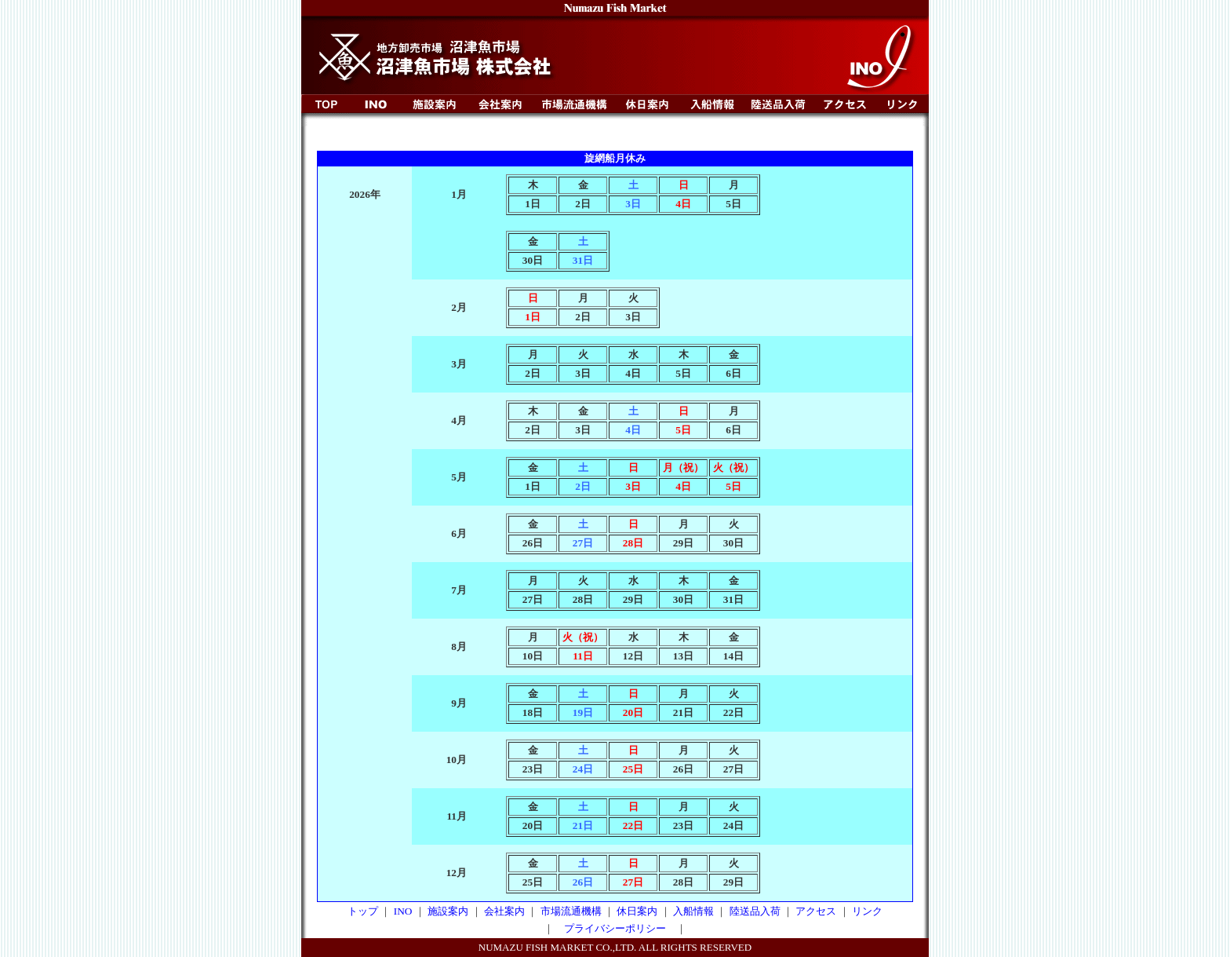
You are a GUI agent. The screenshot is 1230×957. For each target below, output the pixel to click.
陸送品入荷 (755, 911)
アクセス (815, 911)
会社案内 (504, 911)
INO (403, 911)
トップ (363, 911)
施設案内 (448, 911)
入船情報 (693, 911)
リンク (867, 911)
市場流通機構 (571, 911)
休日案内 (637, 911)
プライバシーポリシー (615, 928)
